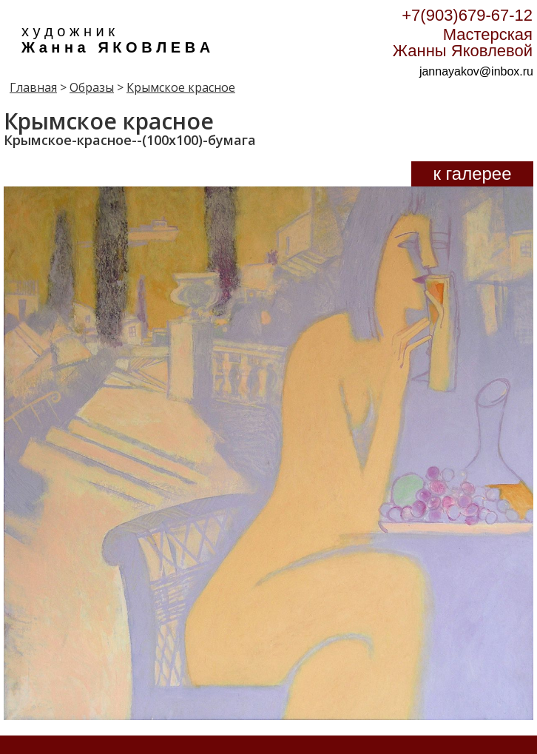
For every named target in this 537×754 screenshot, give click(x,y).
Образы (92, 87)
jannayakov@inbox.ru (476, 71)
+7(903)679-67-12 (467, 15)
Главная (33, 87)
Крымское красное (180, 87)
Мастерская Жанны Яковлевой (463, 42)
